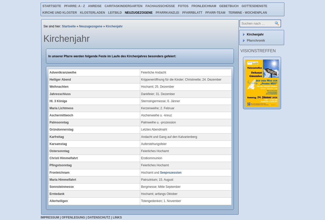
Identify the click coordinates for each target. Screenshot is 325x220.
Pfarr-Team (215, 12)
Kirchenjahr (114, 26)
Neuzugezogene (139, 12)
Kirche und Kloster (59, 12)
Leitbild (115, 12)
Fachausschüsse (160, 6)
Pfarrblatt (192, 12)
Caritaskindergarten (123, 6)
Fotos (183, 6)
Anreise (95, 6)
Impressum (50, 217)
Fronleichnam (203, 6)
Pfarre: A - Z (74, 6)
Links (117, 217)
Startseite (51, 6)
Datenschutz (99, 217)
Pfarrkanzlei (167, 12)
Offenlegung (73, 217)
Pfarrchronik (256, 40)
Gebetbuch (228, 6)
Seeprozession (171, 172)
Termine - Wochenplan (247, 12)
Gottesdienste (254, 6)
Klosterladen (92, 12)
